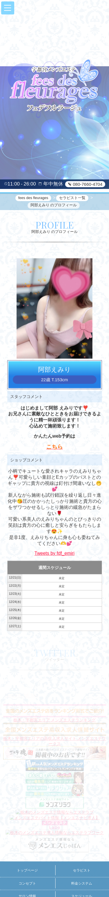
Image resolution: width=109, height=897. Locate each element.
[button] (7, 7)
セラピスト (81, 870)
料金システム (81, 883)
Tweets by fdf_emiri (55, 554)
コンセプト (27, 883)
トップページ (27, 870)
